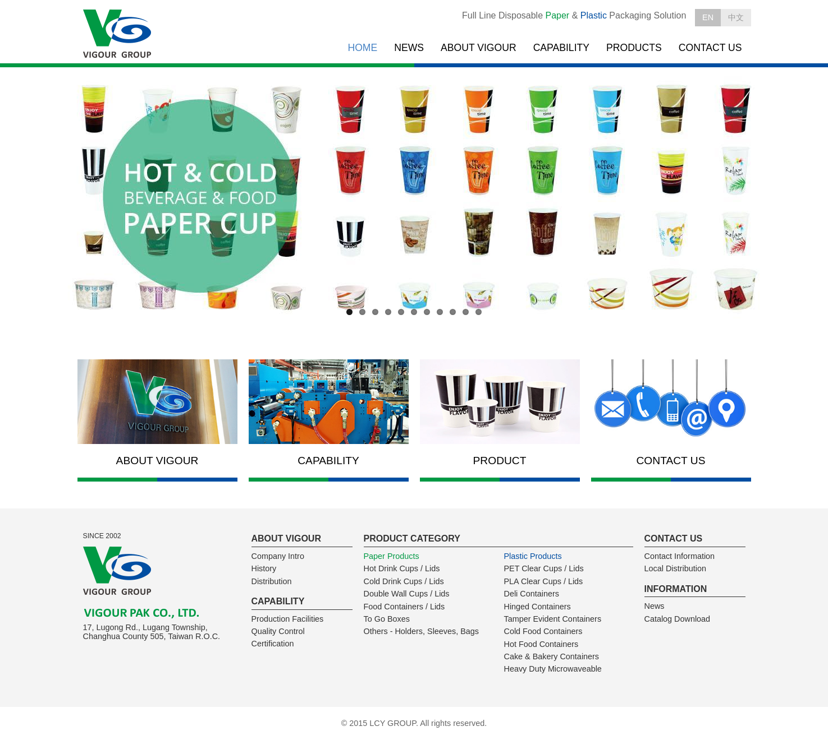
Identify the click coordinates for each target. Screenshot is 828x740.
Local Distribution (675, 568)
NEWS (409, 47)
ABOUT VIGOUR (478, 47)
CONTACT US (710, 47)
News (654, 606)
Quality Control (278, 631)
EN (707, 17)
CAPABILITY (561, 47)
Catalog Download (677, 618)
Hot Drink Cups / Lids (402, 568)
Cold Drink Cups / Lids (404, 581)
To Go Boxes (387, 618)
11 (478, 312)
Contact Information (679, 556)
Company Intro (277, 556)
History (264, 568)
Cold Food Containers (543, 631)
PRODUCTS (634, 47)
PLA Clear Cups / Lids (543, 581)
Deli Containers (531, 593)
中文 (736, 17)
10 (466, 312)
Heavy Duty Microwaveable (553, 668)
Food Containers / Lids (404, 606)
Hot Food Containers (541, 644)
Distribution (271, 581)
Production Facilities (287, 618)
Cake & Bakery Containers (552, 656)
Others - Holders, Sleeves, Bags (421, 631)
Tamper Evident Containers (553, 618)
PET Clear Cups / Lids (544, 568)
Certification (272, 643)
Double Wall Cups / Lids (407, 593)
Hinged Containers (537, 606)
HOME (362, 47)
